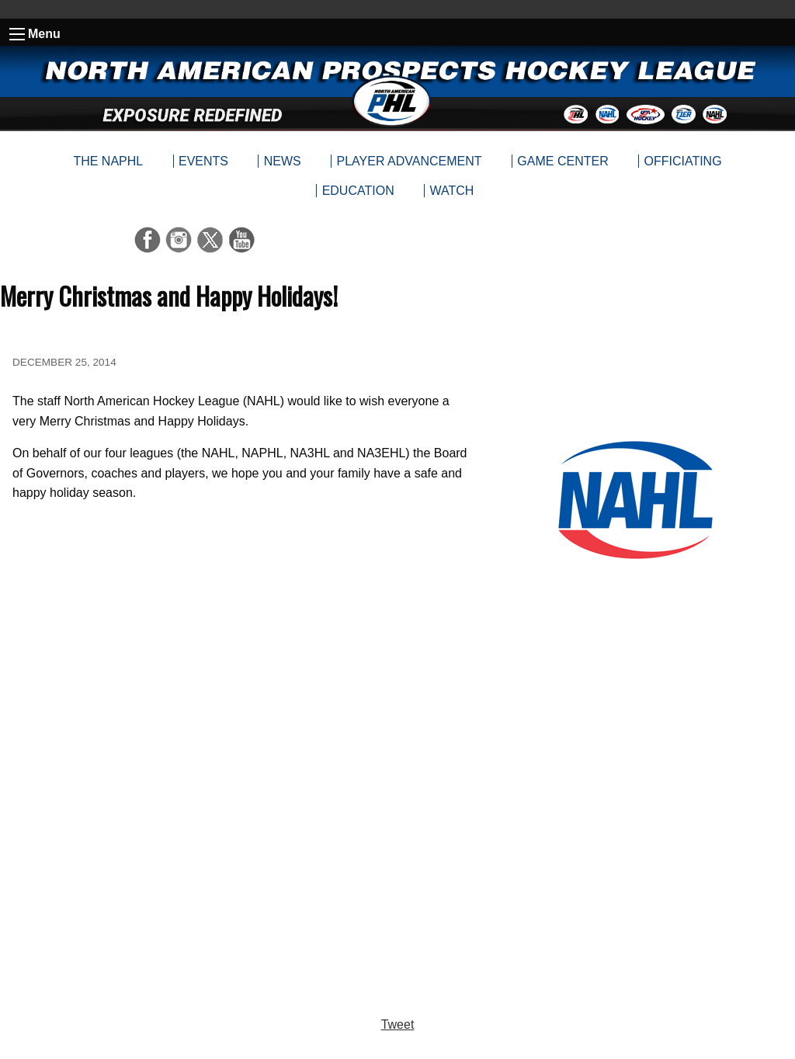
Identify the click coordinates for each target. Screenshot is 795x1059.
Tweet (398, 1024)
